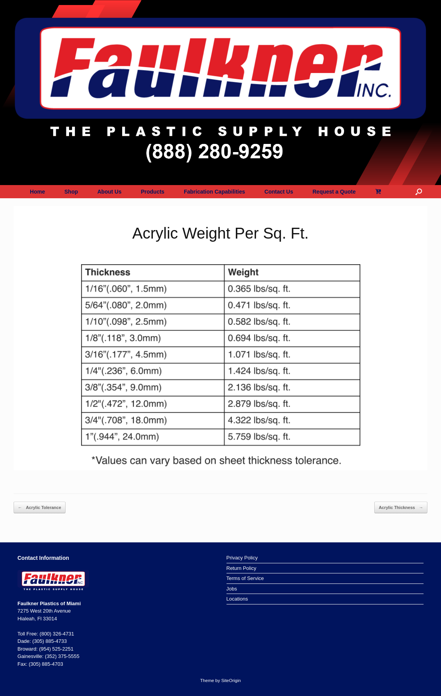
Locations (237, 599)
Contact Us (279, 192)
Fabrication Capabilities (214, 192)
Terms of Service (245, 578)
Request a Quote (334, 192)
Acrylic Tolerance (39, 507)
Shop (71, 192)
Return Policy (241, 568)
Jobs (232, 589)
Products (152, 192)
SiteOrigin (231, 680)
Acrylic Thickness (401, 507)
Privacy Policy (242, 558)
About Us (109, 192)
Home (37, 192)
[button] (418, 191)
